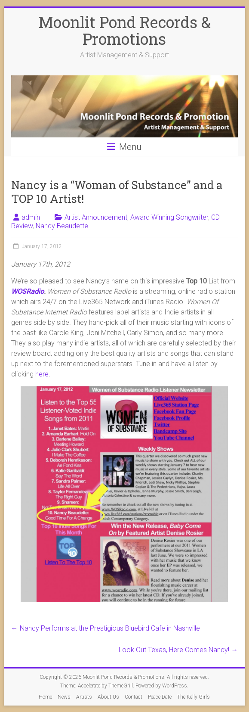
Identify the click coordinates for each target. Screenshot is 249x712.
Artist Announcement (96, 217)
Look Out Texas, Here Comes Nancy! (178, 650)
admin (31, 217)
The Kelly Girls (193, 697)
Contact (133, 697)
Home (45, 697)
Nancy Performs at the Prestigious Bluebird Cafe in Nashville (105, 628)
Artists (84, 697)
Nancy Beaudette (62, 226)
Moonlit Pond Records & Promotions (124, 30)
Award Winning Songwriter (169, 217)
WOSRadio (27, 291)
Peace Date (160, 697)
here (42, 374)
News (64, 697)
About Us (108, 697)
